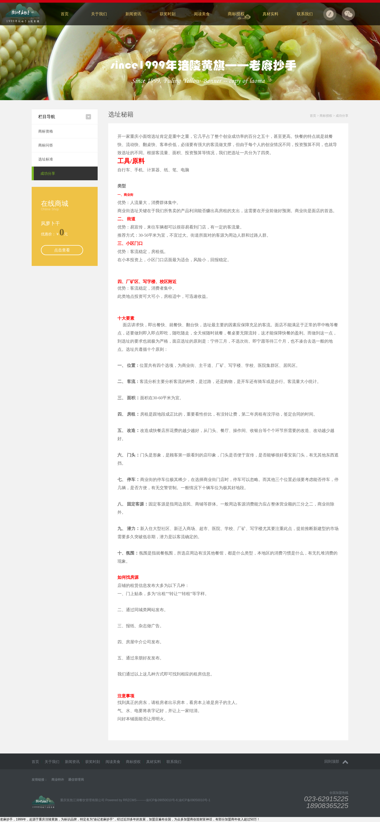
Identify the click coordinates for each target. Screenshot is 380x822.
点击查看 (62, 250)
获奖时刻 (167, 14)
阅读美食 (202, 14)
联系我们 (305, 14)
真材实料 (270, 14)
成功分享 (47, 173)
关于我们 (99, 14)
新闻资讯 (133, 14)
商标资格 (45, 131)
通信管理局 (76, 779)
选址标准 (45, 159)
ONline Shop (50, 209)
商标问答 (45, 145)
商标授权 (236, 14)
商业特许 (57, 779)
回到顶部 (336, 761)
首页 (65, 14)
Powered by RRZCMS (120, 800)
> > (329, 115)
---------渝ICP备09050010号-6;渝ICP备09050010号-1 (173, 800)
